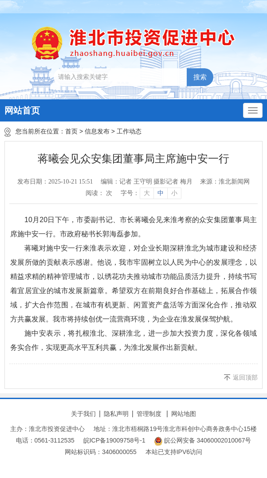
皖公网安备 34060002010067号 (202, 441)
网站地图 (183, 413)
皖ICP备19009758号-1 (114, 440)
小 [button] (174, 193)
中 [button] (160, 193)
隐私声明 (116, 413)
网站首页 (22, 110)
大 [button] (147, 193)
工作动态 (129, 131)
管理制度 (149, 413)
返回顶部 (245, 377)
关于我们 (83, 413)
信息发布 (97, 131)
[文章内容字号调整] (151, 193)
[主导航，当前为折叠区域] (253, 110)
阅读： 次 (99, 193)
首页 (71, 131)
